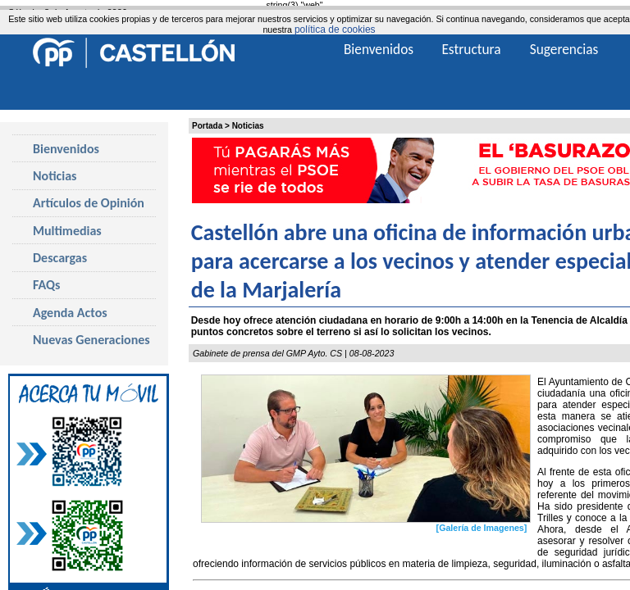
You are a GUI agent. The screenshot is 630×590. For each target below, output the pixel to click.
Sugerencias (564, 49)
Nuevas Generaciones (91, 339)
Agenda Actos (70, 312)
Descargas (60, 258)
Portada (207, 125)
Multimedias (67, 230)
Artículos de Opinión (88, 203)
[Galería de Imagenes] (481, 528)
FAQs (46, 285)
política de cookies (335, 29)
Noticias (248, 125)
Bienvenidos (66, 149)
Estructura (470, 49)
